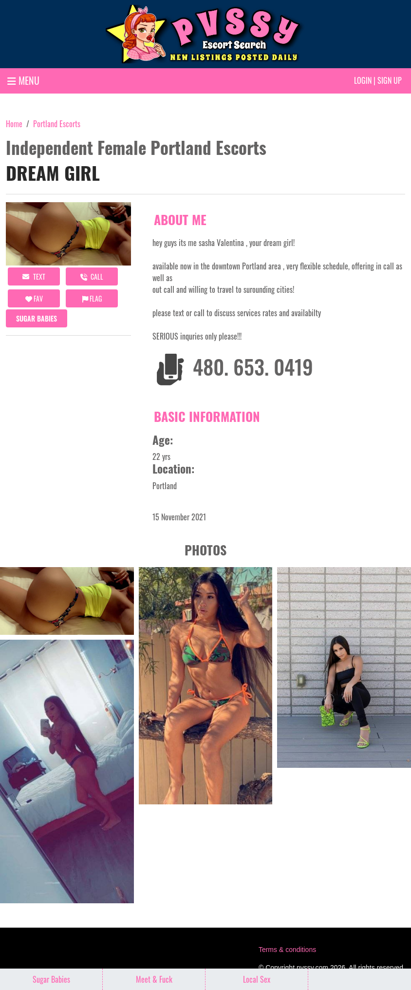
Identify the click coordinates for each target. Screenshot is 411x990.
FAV (34, 298)
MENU (23, 80)
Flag (92, 298)
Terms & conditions (287, 949)
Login (363, 80)
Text (33, 276)
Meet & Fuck (154, 979)
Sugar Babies (36, 318)
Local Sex (256, 979)
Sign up (389, 80)
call (91, 276)
